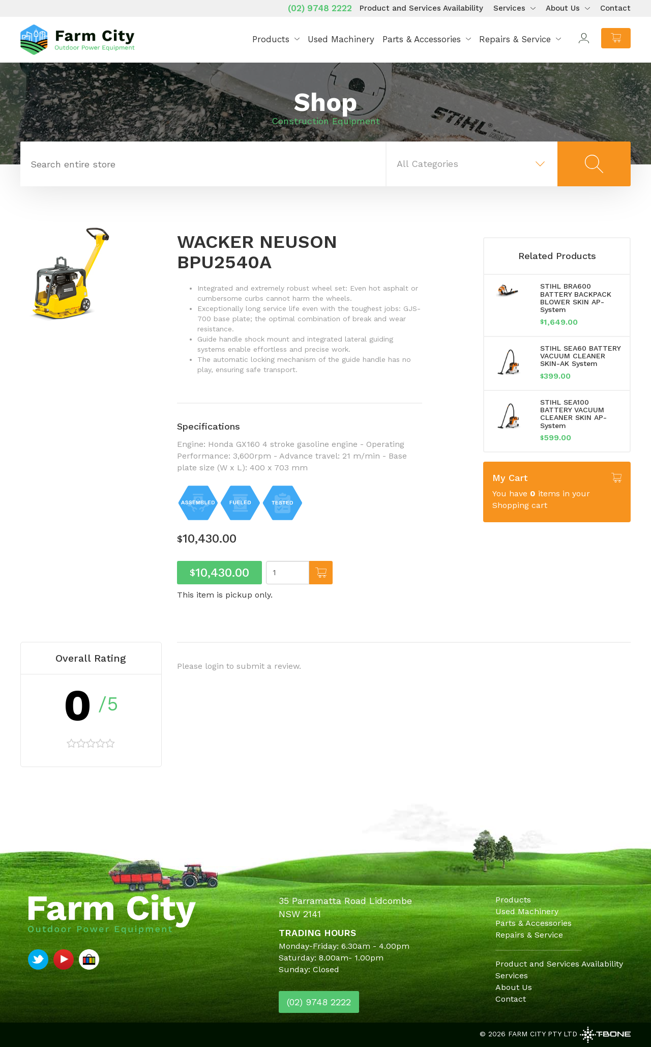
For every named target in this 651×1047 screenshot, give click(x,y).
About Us (563, 8)
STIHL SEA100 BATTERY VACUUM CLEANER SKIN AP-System (573, 414)
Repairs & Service (515, 39)
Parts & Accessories (421, 39)
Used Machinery (341, 39)
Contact (615, 8)
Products (270, 39)
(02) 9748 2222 (320, 8)
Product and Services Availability (421, 8)
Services (509, 8)
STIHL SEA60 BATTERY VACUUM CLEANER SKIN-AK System (580, 356)
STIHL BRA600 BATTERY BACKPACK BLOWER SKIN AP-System (575, 298)
